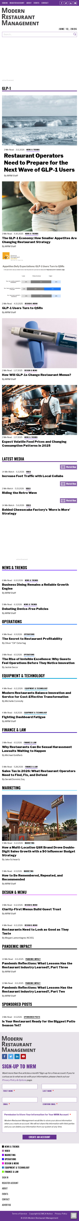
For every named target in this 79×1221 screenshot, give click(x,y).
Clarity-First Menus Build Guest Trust (31, 909)
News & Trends (33, 149)
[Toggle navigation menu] (74, 1215)
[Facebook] (61, 3)
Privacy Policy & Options (14, 1080)
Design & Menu (31, 303)
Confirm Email (49, 1104)
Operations (29, 634)
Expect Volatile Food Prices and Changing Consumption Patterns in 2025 (34, 443)
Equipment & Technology (36, 688)
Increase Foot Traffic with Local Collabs (32, 476)
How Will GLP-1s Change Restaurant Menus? (36, 375)
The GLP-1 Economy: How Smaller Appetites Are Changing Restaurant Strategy (39, 240)
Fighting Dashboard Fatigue (23, 717)
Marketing (29, 842)
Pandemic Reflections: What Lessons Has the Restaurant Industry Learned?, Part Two (37, 989)
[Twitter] (66, 3)
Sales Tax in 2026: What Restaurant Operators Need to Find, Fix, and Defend (39, 773)
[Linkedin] (70, 3)
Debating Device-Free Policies (25, 609)
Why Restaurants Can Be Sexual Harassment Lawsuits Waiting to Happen (37, 749)
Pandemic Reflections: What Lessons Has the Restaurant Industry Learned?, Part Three (37, 965)
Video (28, 471)
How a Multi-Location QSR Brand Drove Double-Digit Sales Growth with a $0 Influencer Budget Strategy (38, 851)
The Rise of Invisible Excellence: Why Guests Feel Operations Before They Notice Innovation (38, 661)
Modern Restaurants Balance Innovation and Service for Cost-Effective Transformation (36, 695)
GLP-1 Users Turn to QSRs (22, 308)
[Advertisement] (39, 60)
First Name (8, 1090)
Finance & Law (30, 742)
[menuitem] (5, 2)
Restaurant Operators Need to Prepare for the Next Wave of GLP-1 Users (39, 162)
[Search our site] (37, 34)
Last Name (47, 1090)
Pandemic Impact (33, 959)
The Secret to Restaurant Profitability (32, 639)
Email (5, 1104)
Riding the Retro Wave (19, 493)
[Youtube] (75, 3)
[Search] (75, 34)
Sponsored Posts (32, 1016)
